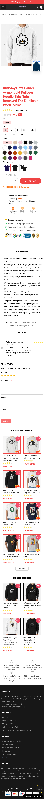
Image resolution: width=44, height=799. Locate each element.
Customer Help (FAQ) (9, 754)
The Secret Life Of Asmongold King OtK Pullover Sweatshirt (10, 458)
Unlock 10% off (40, 788)
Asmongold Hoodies (34, 14)
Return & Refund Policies (10, 748)
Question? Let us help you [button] (33, 796)
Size (4, 126)
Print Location (8, 162)
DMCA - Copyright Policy (10, 727)
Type (4, 119)
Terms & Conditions (9, 720)
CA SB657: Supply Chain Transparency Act (17, 730)
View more (22, 568)
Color (5, 138)
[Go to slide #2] (22, 78)
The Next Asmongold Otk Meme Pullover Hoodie (10, 605)
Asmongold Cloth (16, 14)
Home (3, 14)
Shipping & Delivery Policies (11, 741)
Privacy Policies (7, 724)
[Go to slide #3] (34, 78)
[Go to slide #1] (9, 78)
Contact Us (6, 751)
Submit (5, 421)
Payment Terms (7, 744)
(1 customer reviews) (20, 110)
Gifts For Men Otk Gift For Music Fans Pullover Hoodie (32, 605)
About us (5, 717)
